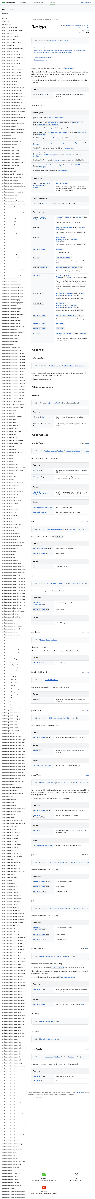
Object (66, 40)
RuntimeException (39, 512)
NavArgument (69, 68)
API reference (8, 9)
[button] (12, 27)
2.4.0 (87, 443)
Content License (79, 1092)
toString (59, 324)
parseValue (60, 267)
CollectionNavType (40, 50)
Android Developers (36, 19)
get (57, 227)
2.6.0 (87, 775)
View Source (83, 28)
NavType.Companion (56, 118)
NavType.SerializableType (63, 52)
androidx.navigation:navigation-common (76, 25)
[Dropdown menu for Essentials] (29, 2)
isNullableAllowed (63, 257)
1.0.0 (87, 30)
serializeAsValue (62, 315)
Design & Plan (38, 2)
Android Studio (86, 2)
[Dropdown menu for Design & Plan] (45, 2)
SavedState (60, 239)
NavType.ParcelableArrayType (57, 50)
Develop (47, 19)
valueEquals (60, 333)
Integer (36, 187)
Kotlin (81, 32)
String (68, 217)
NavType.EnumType (40, 60)
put (57, 293)
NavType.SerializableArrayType (44, 52)
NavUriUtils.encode (68, 977)
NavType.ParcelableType (76, 50)
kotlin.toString (58, 967)
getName (59, 249)
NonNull (77, 122)
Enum (71, 122)
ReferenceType (61, 183)
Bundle (69, 227)
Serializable (69, 155)
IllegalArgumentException (42, 507)
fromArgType (60, 217)
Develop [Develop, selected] (52, 2)
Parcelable (82, 133)
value (83, 1004)
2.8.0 (87, 1049)
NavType (53, 40)
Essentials (23, 2)
